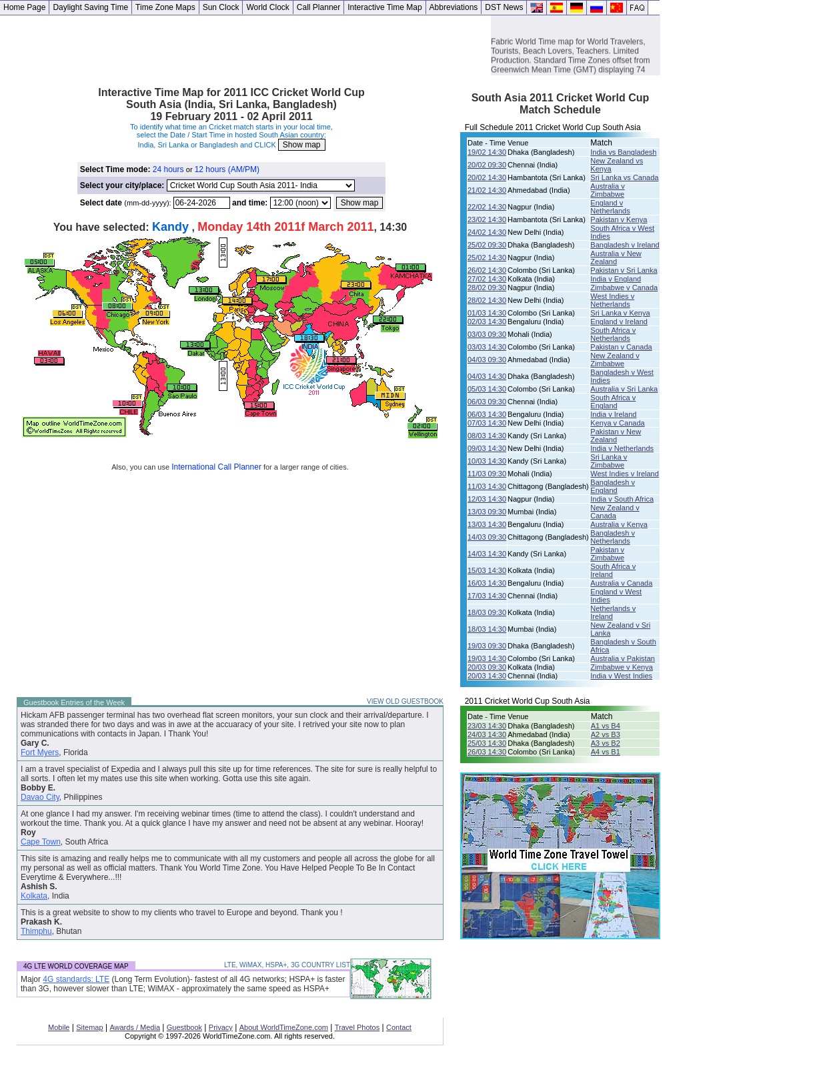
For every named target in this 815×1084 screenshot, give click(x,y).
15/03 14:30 (487, 570)
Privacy (221, 1027)
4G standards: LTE (76, 979)
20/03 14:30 (487, 676)
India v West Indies (621, 676)
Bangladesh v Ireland (624, 245)
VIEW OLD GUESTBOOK (405, 701)
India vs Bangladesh (623, 152)
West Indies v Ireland (624, 474)
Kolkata (34, 896)
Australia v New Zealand (615, 257)
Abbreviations (454, 7)
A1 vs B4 (605, 726)
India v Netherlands (622, 448)
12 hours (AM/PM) (227, 169)
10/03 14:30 (487, 461)
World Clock (267, 7)
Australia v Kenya (619, 524)
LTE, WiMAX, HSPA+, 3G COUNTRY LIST (287, 965)
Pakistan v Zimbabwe (607, 554)
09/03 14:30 (487, 448)
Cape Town (41, 842)
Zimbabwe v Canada (624, 288)
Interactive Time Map (384, 7)
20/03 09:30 (487, 667)
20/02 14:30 (487, 177)
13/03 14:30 (487, 524)
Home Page (24, 7)
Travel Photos (357, 1027)
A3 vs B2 (605, 743)
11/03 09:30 (487, 474)
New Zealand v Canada (614, 512)
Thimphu (36, 931)
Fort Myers (40, 752)
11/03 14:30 (487, 486)
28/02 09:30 (487, 288)
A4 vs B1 (605, 752)
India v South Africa (622, 499)
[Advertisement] (245, 45)
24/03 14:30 (487, 734)
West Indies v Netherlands (612, 300)
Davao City (40, 797)
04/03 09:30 (487, 360)
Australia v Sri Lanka (624, 389)
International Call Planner (216, 467)
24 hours (168, 169)
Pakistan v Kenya (618, 219)
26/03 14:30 (487, 752)
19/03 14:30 (487, 658)
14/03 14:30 (487, 554)
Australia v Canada (621, 583)
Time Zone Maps (165, 7)
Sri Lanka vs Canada (624, 177)
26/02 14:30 (487, 270)
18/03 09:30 (487, 612)
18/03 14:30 (487, 629)
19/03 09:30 (487, 646)
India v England (615, 279)
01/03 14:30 (487, 313)
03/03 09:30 (487, 334)
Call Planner (318, 7)
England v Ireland (619, 322)
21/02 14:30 (487, 190)
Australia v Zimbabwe (607, 190)
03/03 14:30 (487, 347)
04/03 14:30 (487, 376)
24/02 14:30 (487, 232)
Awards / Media (134, 1027)
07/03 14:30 (487, 423)
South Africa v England (613, 402)
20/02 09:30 (487, 165)
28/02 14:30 (487, 300)
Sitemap (89, 1027)
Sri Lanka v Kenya (620, 313)
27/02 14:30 (487, 279)
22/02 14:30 (487, 207)
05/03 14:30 (487, 389)
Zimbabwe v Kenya (621, 667)
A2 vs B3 (605, 734)
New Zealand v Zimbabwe (614, 360)
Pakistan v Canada (621, 347)
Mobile (58, 1027)
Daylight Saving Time (90, 7)
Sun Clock (221, 7)
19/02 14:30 (487, 152)
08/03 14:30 (487, 436)
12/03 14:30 (487, 499)
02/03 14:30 (487, 322)
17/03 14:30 (487, 596)
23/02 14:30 (487, 219)
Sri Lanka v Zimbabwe (608, 461)
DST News (504, 7)
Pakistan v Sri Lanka (623, 270)
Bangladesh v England (612, 486)
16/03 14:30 (487, 583)
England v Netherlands (610, 207)
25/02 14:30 (487, 257)
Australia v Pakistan (622, 658)
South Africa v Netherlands (613, 334)
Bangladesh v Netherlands (612, 537)
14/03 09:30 (487, 537)
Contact (399, 1027)
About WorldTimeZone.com (283, 1027)
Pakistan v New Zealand (615, 436)
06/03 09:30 (487, 402)
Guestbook (184, 1027)
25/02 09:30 (487, 245)
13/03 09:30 (487, 512)
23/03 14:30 (487, 726)
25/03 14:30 (487, 743)
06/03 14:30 (487, 414)
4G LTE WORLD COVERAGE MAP (76, 966)
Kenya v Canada (617, 423)
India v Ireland (613, 414)
